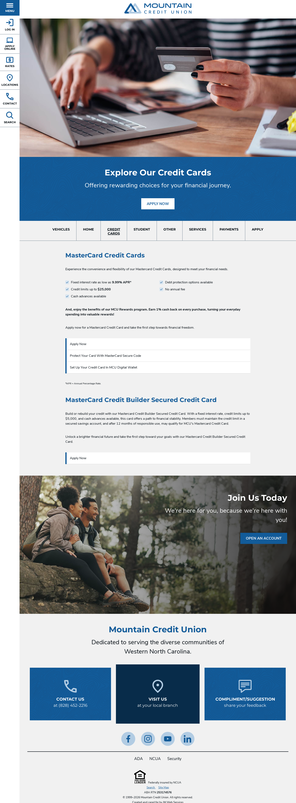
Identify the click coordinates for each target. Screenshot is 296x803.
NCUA (155, 758)
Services (197, 229)
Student (142, 229)
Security (174, 758)
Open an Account (264, 538)
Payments (229, 229)
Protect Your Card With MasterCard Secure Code (105, 355)
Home (88, 229)
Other (169, 229)
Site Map (163, 787)
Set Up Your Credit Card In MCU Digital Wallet (103, 367)
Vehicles (61, 229)
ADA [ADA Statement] (138, 758)
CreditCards (113, 231)
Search (151, 787)
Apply (257, 229)
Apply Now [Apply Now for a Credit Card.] (161, 202)
